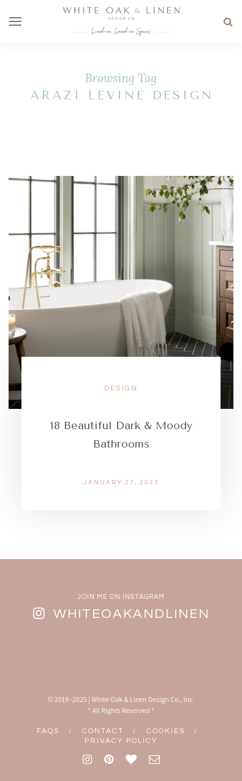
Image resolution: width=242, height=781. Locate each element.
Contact (103, 731)
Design (121, 388)
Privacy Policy (121, 741)
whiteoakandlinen (131, 614)
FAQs (48, 731)
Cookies (165, 731)
